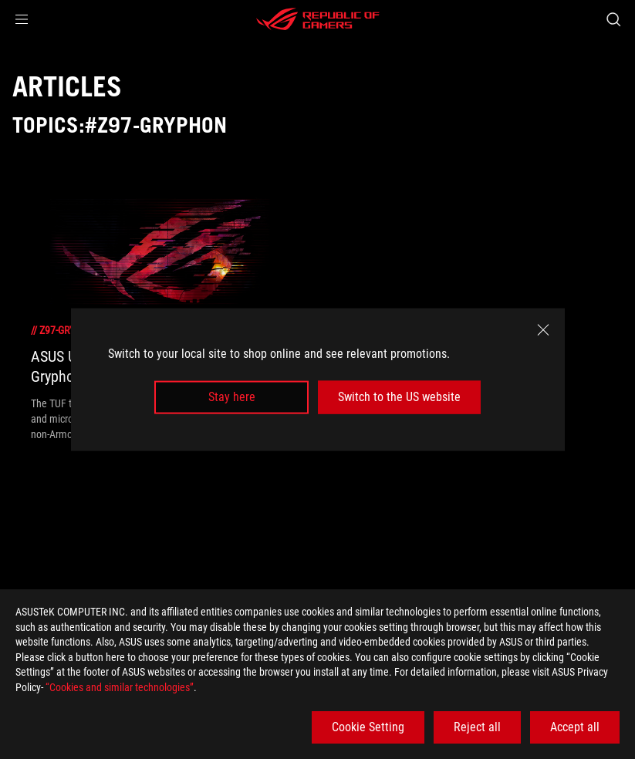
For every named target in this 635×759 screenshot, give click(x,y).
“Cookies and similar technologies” (120, 687)
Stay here (231, 397)
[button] (21, 19)
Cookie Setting (368, 727)
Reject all (477, 727)
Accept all (575, 727)
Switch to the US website (399, 397)
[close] (543, 330)
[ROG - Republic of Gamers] (318, 19)
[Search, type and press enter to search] (613, 19)
